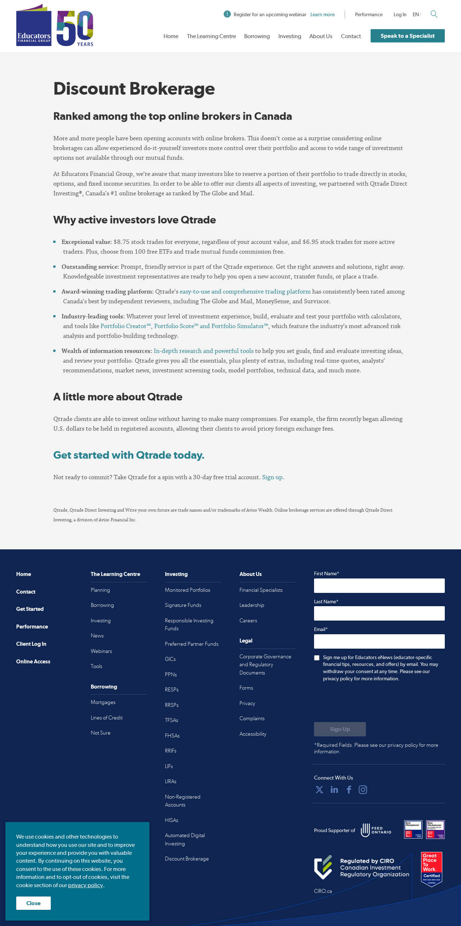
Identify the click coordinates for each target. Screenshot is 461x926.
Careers (248, 620)
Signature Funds (183, 605)
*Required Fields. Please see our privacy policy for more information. (376, 748)
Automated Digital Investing (185, 839)
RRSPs (172, 705)
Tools (96, 666)
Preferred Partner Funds (192, 644)
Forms (246, 688)
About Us (320, 36)
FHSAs (172, 735)
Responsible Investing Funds (189, 624)
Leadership (252, 605)
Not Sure (101, 733)
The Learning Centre (211, 36)
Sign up (272, 477)
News (97, 635)
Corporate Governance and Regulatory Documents (265, 664)
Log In (400, 14)
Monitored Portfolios (187, 590)
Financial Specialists (261, 590)
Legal (246, 640)
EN (416, 14)
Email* (321, 629)
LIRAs (170, 781)
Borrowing (257, 36)
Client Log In (31, 644)
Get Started (30, 609)
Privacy (247, 703)
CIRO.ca (323, 891)
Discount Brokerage (187, 858)
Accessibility (253, 734)
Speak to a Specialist (408, 35)
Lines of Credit (106, 717)
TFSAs (171, 720)
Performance (368, 14)
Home (171, 36)
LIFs (169, 766)
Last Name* (326, 601)
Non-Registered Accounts (183, 801)
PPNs (171, 674)
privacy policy (85, 885)
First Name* (326, 573)
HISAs (171, 820)
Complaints (252, 718)
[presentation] (369, 703)
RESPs (172, 689)
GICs (170, 659)
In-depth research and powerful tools (204, 351)
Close (33, 903)
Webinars (101, 651)
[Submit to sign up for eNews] (340, 729)
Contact (351, 36)
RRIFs (170, 751)
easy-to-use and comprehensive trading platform (245, 291)
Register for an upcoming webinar (279, 14)
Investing (289, 36)
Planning (100, 590)
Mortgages (103, 702)
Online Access (33, 661)
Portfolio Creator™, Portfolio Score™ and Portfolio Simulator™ (184, 326)
